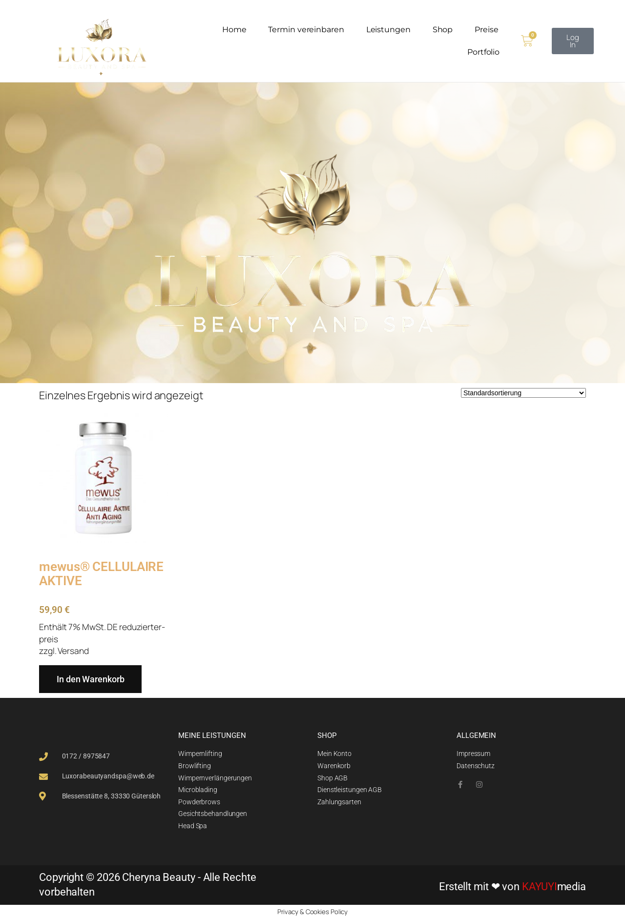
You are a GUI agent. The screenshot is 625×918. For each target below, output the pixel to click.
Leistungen (388, 29)
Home (234, 29)
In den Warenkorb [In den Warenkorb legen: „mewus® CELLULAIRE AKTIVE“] (90, 678)
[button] (573, 41)
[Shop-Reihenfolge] (523, 392)
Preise (486, 29)
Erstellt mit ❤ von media (512, 886)
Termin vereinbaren (306, 29)
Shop (443, 29)
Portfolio (483, 52)
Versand (73, 650)
